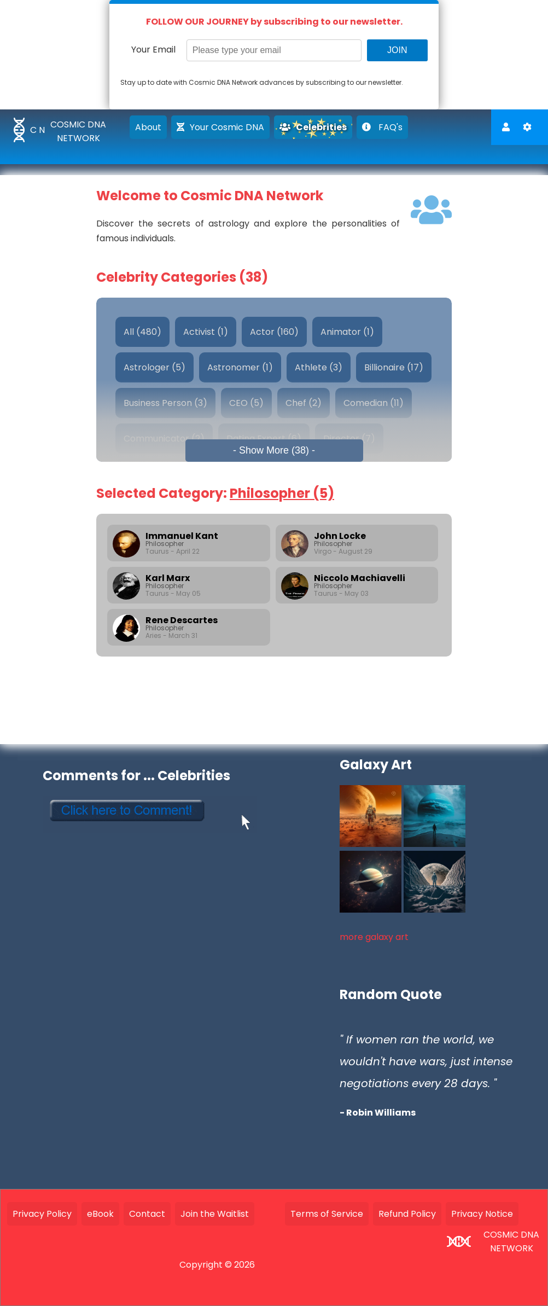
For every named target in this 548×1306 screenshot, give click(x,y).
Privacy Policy (42, 1214)
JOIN (397, 50)
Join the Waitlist (214, 1214)
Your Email (153, 49)
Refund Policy (407, 1214)
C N (37, 130)
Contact (147, 1214)
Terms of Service (326, 1214)
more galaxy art (374, 937)
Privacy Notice (482, 1214)
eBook (100, 1214)
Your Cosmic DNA (220, 127)
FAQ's (382, 127)
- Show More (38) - (274, 450)
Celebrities (313, 127)
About (148, 127)
